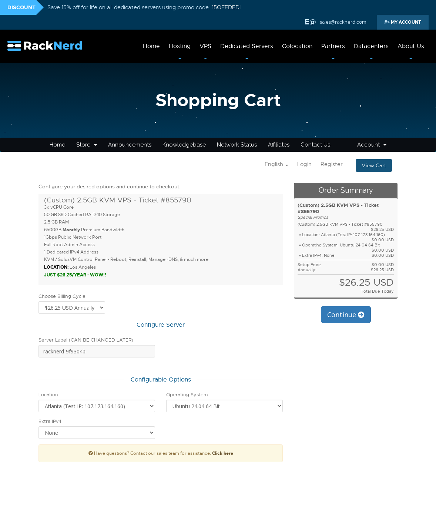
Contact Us (315, 144)
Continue (346, 314)
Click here (222, 453)
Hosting (180, 46)
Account (371, 144)
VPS (205, 46)
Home (151, 46)
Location (48, 395)
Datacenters (371, 46)
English (276, 164)
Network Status (237, 144)
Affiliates (278, 144)
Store (86, 144)
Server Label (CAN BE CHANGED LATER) (85, 340)
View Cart (374, 165)
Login (304, 164)
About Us (411, 46)
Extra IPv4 (49, 421)
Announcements (129, 144)
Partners (333, 46)
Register (332, 164)
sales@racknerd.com (342, 22)
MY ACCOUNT (405, 22)
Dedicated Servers (246, 46)
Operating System (187, 395)
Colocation (297, 46)
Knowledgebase (184, 144)
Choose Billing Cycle (61, 296)
